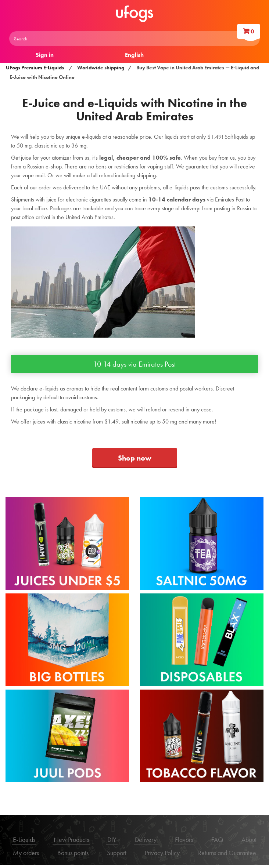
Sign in (45, 55)
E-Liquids (24, 839)
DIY (111, 839)
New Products (71, 839)
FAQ (217, 839)
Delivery (146, 839)
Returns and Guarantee (227, 852)
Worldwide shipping (100, 67)
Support (116, 852)
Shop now (134, 458)
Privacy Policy (162, 852)
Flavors (184, 839)
